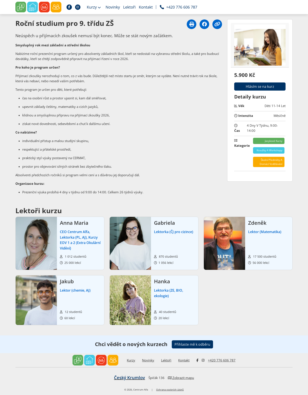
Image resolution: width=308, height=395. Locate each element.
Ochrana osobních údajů (170, 389)
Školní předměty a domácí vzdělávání (271, 162)
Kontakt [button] (146, 7)
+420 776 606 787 (221, 360)
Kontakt (184, 360)
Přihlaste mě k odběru (192, 344)
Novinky (148, 360)
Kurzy (131, 360)
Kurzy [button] (94, 7)
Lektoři (166, 360)
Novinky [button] (112, 7)
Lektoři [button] (129, 7)
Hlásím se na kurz (260, 86)
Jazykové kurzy (273, 141)
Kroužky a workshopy (269, 150)
